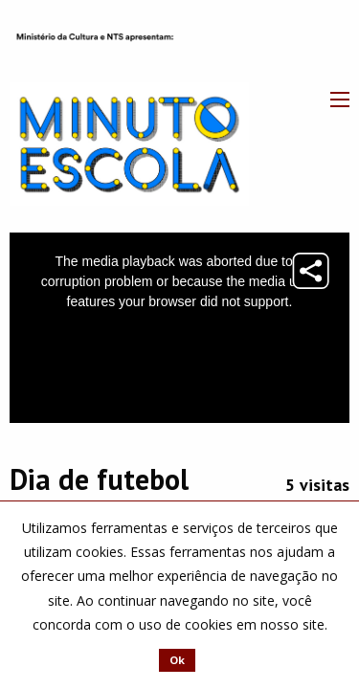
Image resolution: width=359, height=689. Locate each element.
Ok (177, 660)
